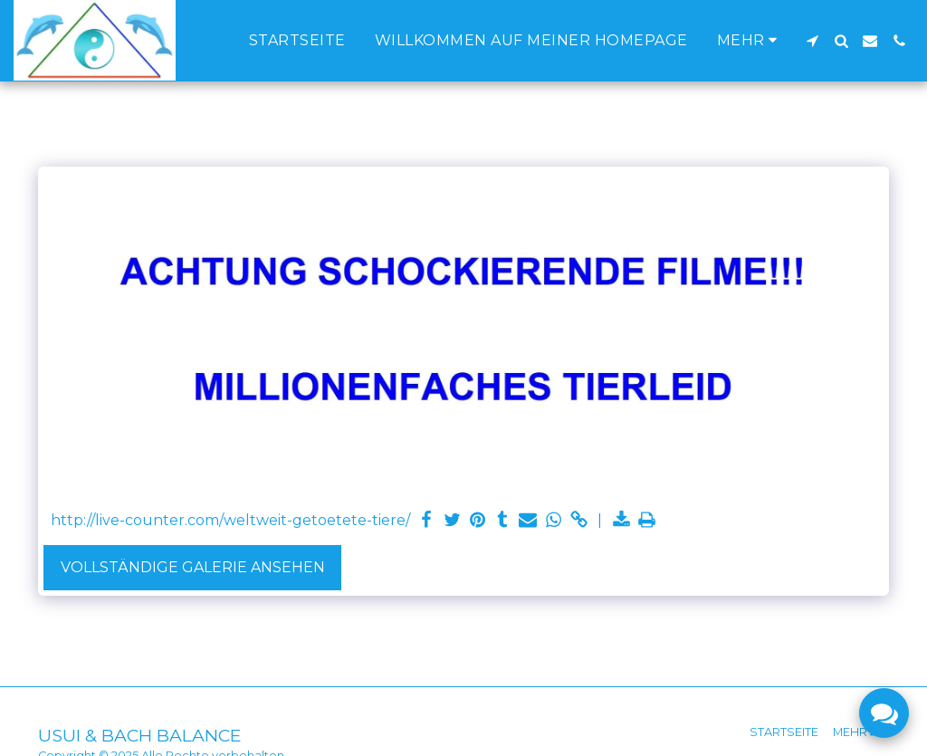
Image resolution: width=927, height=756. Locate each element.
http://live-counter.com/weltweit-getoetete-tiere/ (230, 520)
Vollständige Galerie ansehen (193, 567)
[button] (812, 40)
